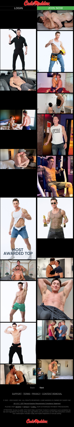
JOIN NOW (55, 8)
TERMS (26, 394)
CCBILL (33, 407)
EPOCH (26, 407)
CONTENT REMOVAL (52, 394)
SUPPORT (17, 394)
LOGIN (18, 8)
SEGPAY (18, 407)
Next (42, 388)
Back (32, 388)
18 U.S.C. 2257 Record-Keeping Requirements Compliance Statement (37, 403)
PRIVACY (36, 394)
